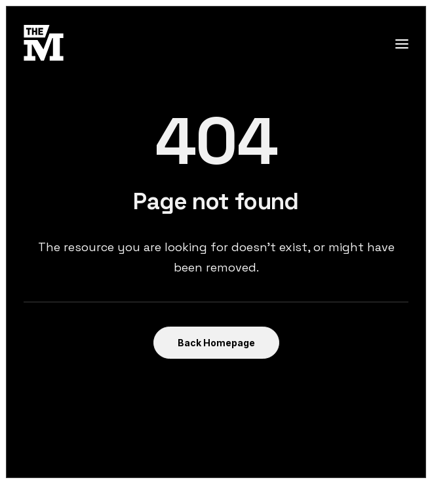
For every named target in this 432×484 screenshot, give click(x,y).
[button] (402, 43)
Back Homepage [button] (216, 342)
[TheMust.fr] (44, 44)
